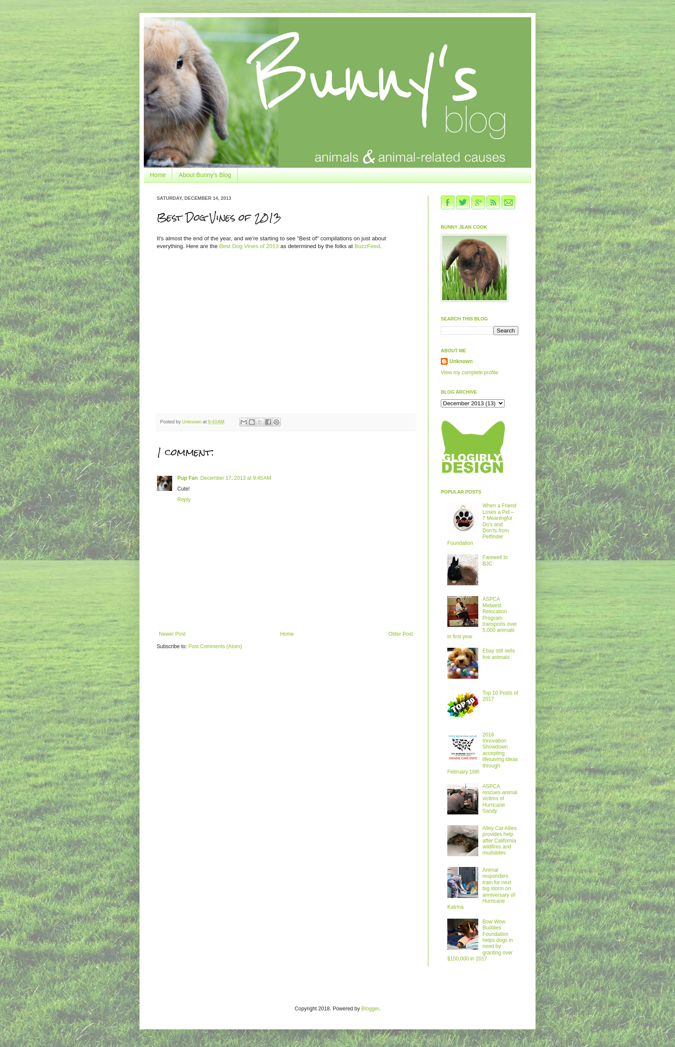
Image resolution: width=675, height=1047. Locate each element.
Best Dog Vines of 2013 (249, 246)
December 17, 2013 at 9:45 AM (235, 478)
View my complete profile (469, 373)
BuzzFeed (367, 246)
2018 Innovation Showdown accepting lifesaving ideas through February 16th (482, 753)
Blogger (370, 1009)
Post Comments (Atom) (215, 646)
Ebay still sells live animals (499, 654)
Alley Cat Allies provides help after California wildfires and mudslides (500, 840)
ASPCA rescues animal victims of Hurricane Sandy (500, 798)
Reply (184, 500)
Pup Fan (187, 478)
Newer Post (172, 634)
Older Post (400, 634)
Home (158, 174)
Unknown (461, 361)
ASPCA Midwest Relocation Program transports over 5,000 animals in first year (482, 617)
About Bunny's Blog (205, 174)
